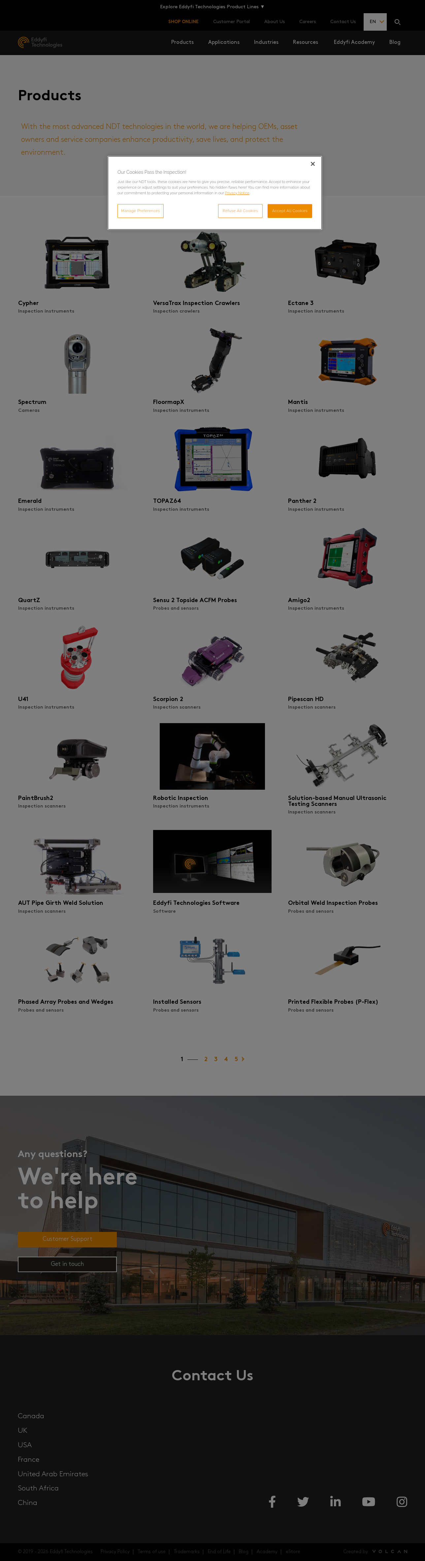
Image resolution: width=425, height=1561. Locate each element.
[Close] (313, 164)
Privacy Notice (237, 193)
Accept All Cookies (290, 210)
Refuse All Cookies (240, 210)
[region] (215, 193)
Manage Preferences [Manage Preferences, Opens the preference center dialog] (140, 210)
